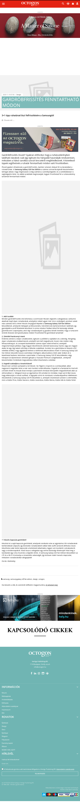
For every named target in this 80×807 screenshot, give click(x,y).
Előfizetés (5, 703)
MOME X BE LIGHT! (8, 750)
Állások (4, 746)
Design (18, 95)
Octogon (41, 579)
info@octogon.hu (40, 667)
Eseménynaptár (7, 743)
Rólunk (4, 693)
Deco (3, 729)
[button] (63, 4)
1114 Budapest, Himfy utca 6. (40, 664)
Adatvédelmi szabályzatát (65, 769)
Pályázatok (5, 740)
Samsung (6, 579)
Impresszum (6, 710)
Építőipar (5, 733)
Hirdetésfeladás (7, 699)
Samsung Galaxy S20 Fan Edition (21, 579)
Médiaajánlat (6, 696)
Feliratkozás (40, 774)
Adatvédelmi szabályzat (10, 706)
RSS (3, 713)
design (35, 579)
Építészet (5, 723)
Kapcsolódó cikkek (40, 630)
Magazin (5, 736)
